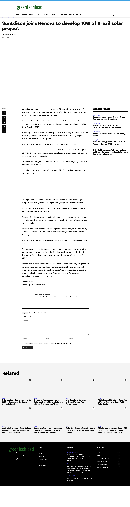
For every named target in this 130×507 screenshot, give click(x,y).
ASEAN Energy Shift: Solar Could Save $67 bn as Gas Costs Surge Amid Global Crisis (112, 402)
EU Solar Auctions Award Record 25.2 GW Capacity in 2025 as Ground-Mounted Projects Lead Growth (112, 430)
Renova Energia (34, 313)
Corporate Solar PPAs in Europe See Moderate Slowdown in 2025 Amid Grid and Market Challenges (48, 430)
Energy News (96, 115)
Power (69, 464)
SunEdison (44, 313)
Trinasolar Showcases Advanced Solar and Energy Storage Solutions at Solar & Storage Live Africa (48, 402)
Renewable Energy (73, 452)
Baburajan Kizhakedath (43, 294)
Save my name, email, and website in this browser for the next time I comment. (47, 343)
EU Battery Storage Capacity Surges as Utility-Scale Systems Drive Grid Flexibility (80, 430)
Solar (15, 18)
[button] (113, 15)
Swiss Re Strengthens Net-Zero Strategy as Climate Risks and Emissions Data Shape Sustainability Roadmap (110, 152)
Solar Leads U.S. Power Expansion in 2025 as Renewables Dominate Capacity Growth (16, 402)
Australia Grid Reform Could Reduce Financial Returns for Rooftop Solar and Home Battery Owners (16, 430)
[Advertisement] (79, 7)
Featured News (7, 18)
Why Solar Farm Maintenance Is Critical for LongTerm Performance (77, 402)
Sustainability (97, 148)
